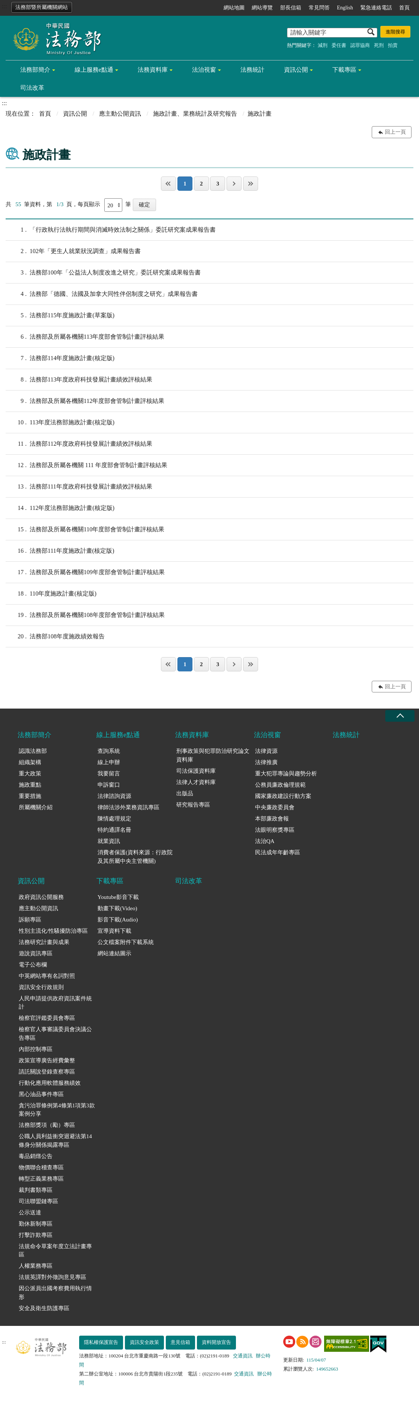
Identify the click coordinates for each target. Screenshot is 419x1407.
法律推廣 (266, 762)
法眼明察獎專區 (274, 830)
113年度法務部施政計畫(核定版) (60, 422)
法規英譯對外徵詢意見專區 (52, 1277)
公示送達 (30, 1212)
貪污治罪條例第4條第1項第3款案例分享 (57, 1109)
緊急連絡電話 (376, 8)
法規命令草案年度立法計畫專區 (55, 1250)
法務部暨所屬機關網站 (41, 7)
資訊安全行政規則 (41, 987)
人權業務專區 (36, 1266)
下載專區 (344, 69)
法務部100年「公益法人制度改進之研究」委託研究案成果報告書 (103, 272)
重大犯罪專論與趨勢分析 (286, 774)
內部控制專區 (36, 1049)
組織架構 (30, 762)
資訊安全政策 (144, 1342)
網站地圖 (234, 8)
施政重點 (30, 785)
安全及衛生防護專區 (44, 1308)
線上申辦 (109, 762)
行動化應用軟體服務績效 (50, 1083)
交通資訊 (242, 1356)
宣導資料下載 (114, 931)
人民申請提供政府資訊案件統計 (55, 1002)
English (345, 8)
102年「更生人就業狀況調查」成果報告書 (73, 251)
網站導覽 (262, 8)
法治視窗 (204, 69)
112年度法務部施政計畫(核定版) (60, 508)
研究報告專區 (193, 805)
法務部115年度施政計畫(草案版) (60, 315)
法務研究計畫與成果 (44, 942)
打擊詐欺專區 (36, 1235)
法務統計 (252, 69)
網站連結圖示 (114, 953)
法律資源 (266, 751)
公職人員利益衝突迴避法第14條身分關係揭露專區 (55, 1140)
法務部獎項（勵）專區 (47, 1125)
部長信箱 (290, 8)
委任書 (339, 45)
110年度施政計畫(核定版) (51, 593)
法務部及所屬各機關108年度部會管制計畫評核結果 (85, 615)
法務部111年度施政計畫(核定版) (60, 550)
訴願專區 (30, 920)
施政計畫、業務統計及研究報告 (195, 113)
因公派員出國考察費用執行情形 (55, 1292)
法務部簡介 (35, 69)
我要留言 (109, 774)
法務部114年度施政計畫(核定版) (60, 358)
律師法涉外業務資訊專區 (128, 807)
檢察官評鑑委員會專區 (47, 1018)
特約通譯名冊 (114, 830)
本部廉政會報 (272, 819)
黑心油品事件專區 (41, 1094)
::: (4, 6)
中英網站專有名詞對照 (47, 976)
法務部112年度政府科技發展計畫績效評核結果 (79, 443)
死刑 (379, 45)
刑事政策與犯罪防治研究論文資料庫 (212, 755)
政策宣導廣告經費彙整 (47, 1060)
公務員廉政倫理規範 (280, 785)
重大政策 (30, 774)
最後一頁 (250, 183)
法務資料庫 (153, 69)
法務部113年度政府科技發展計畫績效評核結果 (79, 379)
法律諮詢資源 (114, 796)
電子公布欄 (33, 965)
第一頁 (168, 183)
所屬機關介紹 (36, 807)
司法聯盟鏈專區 (38, 1201)
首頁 (404, 8)
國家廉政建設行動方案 (283, 796)
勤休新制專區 (36, 1224)
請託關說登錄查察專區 (47, 1072)
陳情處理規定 (114, 819)
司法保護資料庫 (196, 771)
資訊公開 (296, 69)
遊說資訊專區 (36, 953)
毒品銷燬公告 (36, 1156)
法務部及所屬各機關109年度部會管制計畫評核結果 (85, 572)
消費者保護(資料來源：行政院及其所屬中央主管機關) (135, 856)
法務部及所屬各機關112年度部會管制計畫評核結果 (85, 401)
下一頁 (234, 183)
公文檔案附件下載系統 (126, 942)
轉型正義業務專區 (41, 1179)
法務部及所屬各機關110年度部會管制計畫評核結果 (85, 529)
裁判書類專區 (36, 1190)
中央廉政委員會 (274, 807)
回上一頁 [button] (395, 132)
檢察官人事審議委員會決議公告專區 (55, 1033)
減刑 (322, 45)
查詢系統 (109, 751)
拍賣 (393, 45)
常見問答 (319, 8)
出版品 (184, 793)
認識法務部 (33, 751)
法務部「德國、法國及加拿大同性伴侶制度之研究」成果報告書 (102, 294)
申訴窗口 (109, 785)
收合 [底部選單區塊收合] (399, 716)
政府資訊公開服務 (41, 897)
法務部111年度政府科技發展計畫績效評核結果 (79, 486)
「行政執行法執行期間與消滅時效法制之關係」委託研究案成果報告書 (111, 229)
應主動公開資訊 (120, 113)
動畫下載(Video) (117, 908)
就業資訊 (109, 841)
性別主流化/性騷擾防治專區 (53, 931)
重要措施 (30, 796)
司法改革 (32, 87)
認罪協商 (360, 45)
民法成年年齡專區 (277, 852)
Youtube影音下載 (118, 897)
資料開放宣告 (216, 1342)
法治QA (265, 841)
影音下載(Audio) (118, 920)
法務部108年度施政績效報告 (55, 636)
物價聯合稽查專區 (41, 1167)
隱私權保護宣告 (101, 1342)
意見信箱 (180, 1342)
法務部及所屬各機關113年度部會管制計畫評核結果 (85, 336)
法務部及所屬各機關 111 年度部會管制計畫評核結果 (86, 465)
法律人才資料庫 (196, 782)
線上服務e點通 (94, 69)
